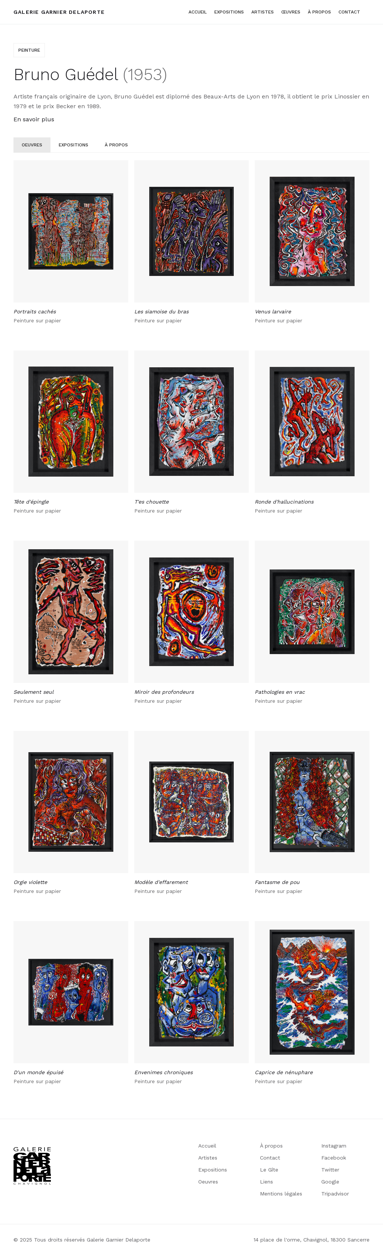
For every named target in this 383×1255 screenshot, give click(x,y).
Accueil (198, 12)
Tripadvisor (335, 1194)
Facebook (333, 1158)
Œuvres (290, 12)
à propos (319, 12)
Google (330, 1182)
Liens (266, 1182)
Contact (349, 12)
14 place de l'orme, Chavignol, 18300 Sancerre (312, 1240)
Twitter (330, 1170)
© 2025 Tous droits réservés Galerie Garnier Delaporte (81, 1240)
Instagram (333, 1146)
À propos (271, 1146)
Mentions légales (281, 1194)
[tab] (31, 144)
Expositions (229, 12)
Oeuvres (208, 1182)
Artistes (207, 1158)
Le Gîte (269, 1170)
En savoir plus (33, 119)
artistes (262, 12)
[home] (59, 12)
